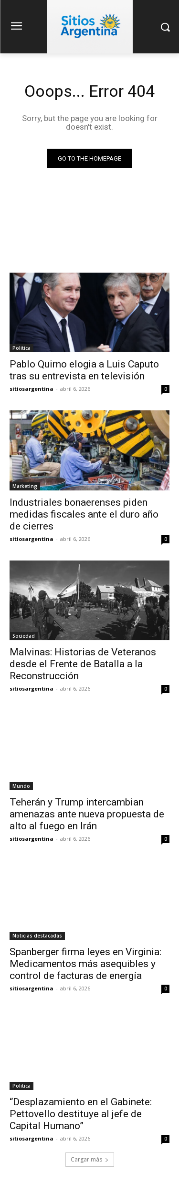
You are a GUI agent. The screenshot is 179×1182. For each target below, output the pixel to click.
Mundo (21, 786)
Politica (21, 348)
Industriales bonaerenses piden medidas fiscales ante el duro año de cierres (84, 514)
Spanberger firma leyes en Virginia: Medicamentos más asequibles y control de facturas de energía (85, 963)
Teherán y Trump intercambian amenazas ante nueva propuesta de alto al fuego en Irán (87, 814)
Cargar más (90, 1159)
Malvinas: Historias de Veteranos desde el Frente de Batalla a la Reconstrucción (83, 664)
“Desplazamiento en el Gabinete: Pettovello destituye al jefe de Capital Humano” (81, 1113)
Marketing (24, 486)
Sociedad (23, 635)
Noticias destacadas (37, 935)
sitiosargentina (31, 388)
